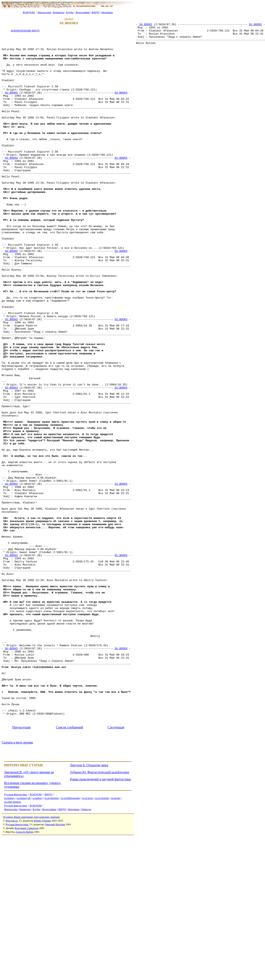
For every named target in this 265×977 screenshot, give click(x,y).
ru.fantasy (9, 938)
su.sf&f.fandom (12, 942)
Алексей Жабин (24, 972)
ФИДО (95, 12)
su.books (116, 938)
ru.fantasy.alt (24, 938)
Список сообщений (69, 867)
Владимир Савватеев (26, 968)
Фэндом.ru (12, 961)
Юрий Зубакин (42, 961)
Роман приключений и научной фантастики (100, 919)
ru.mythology (51, 938)
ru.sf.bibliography (70, 938)
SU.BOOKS (145, 26)
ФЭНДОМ (29, 12)
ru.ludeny (37, 938)
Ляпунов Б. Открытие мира (89, 905)
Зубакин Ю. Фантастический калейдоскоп (99, 912)
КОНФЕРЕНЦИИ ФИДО (25, 30)
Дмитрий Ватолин (54, 964)
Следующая (116, 867)
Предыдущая (21, 867)
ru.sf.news (87, 938)
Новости (86, 949)
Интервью (107, 12)
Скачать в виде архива (17, 882)
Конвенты (58, 12)
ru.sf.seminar (102, 938)
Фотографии (82, 12)
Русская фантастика (15, 934)
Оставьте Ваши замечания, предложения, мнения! (31, 957)
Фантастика (44, 12)
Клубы (70, 12)
